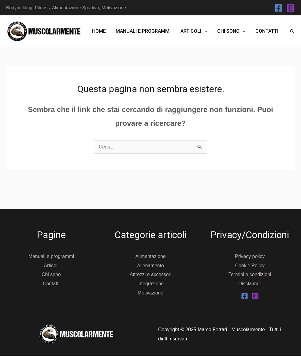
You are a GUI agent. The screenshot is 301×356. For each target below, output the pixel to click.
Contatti (266, 31)
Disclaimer (249, 283)
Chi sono (228, 31)
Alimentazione (150, 256)
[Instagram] (290, 8)
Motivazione (150, 292)
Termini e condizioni (249, 274)
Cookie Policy (250, 265)
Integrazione (150, 283)
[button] (292, 31)
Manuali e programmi (143, 31)
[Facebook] (278, 8)
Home (99, 31)
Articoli (190, 31)
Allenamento (150, 265)
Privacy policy (250, 256)
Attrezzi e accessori (150, 274)
